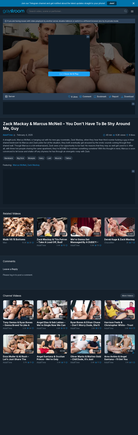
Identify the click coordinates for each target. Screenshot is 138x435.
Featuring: (7, 165)
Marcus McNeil (19, 165)
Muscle (58, 158)
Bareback (9, 158)
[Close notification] (133, 3)
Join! (111, 3)
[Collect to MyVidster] (100, 96)
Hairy (41, 158)
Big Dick (20, 158)
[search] (125, 11)
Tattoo (68, 158)
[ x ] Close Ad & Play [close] (69, 74)
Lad (49, 158)
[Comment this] (85, 96)
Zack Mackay (33, 165)
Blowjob (31, 158)
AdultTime (8, 135)
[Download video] (127, 96)
